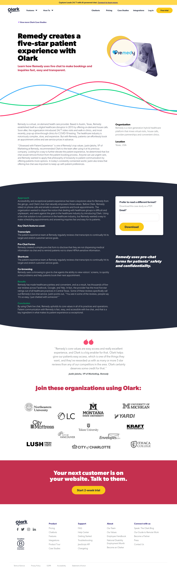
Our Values (112, 532)
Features (52, 536)
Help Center (83, 532)
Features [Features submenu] (30, 10)
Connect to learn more (108, 2)
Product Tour (54, 544)
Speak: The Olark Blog (144, 528)
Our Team (111, 528)
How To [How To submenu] (46, 10)
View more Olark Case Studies (33, 22)
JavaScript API (84, 544)
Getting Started (85, 536)
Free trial (164, 10)
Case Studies (123, 10)
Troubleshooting (85, 540)
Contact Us (139, 544)
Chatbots (96, 10)
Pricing (109, 10)
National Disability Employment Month (116, 542)
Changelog (83, 548)
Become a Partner (142, 536)
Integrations (138, 10)
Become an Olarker (115, 547)
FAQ (80, 528)
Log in (151, 10)
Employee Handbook (116, 536)
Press (136, 540)
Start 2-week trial (88, 490)
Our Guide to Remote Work (146, 532)
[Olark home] (14, 10)
